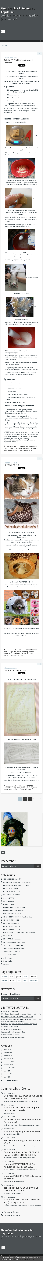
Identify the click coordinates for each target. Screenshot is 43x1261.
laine (25, 977)
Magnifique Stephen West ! (27, 1131)
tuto (11, 977)
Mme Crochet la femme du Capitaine (18, 10)
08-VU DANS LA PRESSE (11, 929)
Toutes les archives (11, 1080)
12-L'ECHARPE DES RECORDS (13, 945)
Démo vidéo (7, 961)
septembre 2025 (9, 1068)
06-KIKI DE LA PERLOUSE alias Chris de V (17, 917)
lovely (18, 653)
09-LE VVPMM (8, 936)
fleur (10, 789)
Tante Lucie (9, 1140)
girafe (31, 653)
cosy (10, 653)
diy (19, 980)
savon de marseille (24, 448)
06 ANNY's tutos (8, 904)
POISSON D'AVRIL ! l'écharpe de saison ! (22, 1177)
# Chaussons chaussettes (9, 1011)
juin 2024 (7, 1077)
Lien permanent (10, 446)
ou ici (37, 780)
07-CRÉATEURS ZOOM (11, 923)
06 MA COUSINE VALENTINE (13, 914)
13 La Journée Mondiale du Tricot (14, 948)
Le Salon (6, 964)
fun (28, 653)
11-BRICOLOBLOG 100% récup (14, 942)
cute (14, 653)
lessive (16, 448)
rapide (10, 450)
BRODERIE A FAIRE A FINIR (15, 670)
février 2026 (8, 1053)
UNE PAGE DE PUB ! (12, 465)
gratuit (18, 977)
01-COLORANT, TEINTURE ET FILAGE (16, 885)
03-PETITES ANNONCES (11, 895)
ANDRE (7, 1119)
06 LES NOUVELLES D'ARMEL (13, 911)
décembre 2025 (9, 1059)
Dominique (9, 1095)
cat (22, 653)
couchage (25, 652)
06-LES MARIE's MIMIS (11, 920)
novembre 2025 (9, 1062)
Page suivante (37, 799)
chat (25, 980)
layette (4, 977)
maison (14, 450)
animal (6, 655)
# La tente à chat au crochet (10, 1035)
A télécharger (8, 958)
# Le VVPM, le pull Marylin (9, 1026)
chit (18, 652)
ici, (22, 440)
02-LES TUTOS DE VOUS (11, 892)
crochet (33, 977)
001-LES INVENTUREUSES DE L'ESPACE (17, 882)
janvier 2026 (8, 1056)
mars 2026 (7, 1050)
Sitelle (7, 1107)
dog (25, 653)
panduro (29, 788)
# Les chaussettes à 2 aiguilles (11, 1029)
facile (5, 450)
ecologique (34, 448)
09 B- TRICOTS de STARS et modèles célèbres (19, 933)
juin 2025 (7, 1071)
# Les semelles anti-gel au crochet (13, 1032)
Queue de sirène (12, 1152)
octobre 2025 (8, 1065)
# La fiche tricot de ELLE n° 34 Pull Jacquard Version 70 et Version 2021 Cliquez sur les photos (21, 1020)
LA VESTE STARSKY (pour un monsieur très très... (21, 1109)
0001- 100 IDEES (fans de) (12, 879)
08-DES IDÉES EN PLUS (11, 926)
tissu (18, 788)
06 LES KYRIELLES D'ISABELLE (14, 907)
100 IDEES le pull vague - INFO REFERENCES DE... (23, 1097)
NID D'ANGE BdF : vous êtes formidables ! (23, 1121)
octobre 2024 (8, 1074)
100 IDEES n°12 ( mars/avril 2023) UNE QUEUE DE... (22, 1153)
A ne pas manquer (9, 955)
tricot (12, 980)
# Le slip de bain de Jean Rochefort (13, 1037)
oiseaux (15, 789)
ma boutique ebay (30, 679)
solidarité (33, 980)
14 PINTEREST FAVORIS (11, 952)
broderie (23, 788)
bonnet (4, 980)
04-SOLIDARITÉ (8, 898)
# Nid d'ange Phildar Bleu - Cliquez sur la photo (17, 1017)
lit (20, 652)
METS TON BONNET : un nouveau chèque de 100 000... (20, 1165)
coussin (31, 652)
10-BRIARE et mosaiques (12, 939)
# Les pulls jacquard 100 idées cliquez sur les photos (19, 1024)
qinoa (6, 1164)
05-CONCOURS (8, 901)
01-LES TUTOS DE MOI (11, 888)
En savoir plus (14, 1259)
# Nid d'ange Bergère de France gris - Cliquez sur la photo (21, 1014)
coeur (35, 788)
